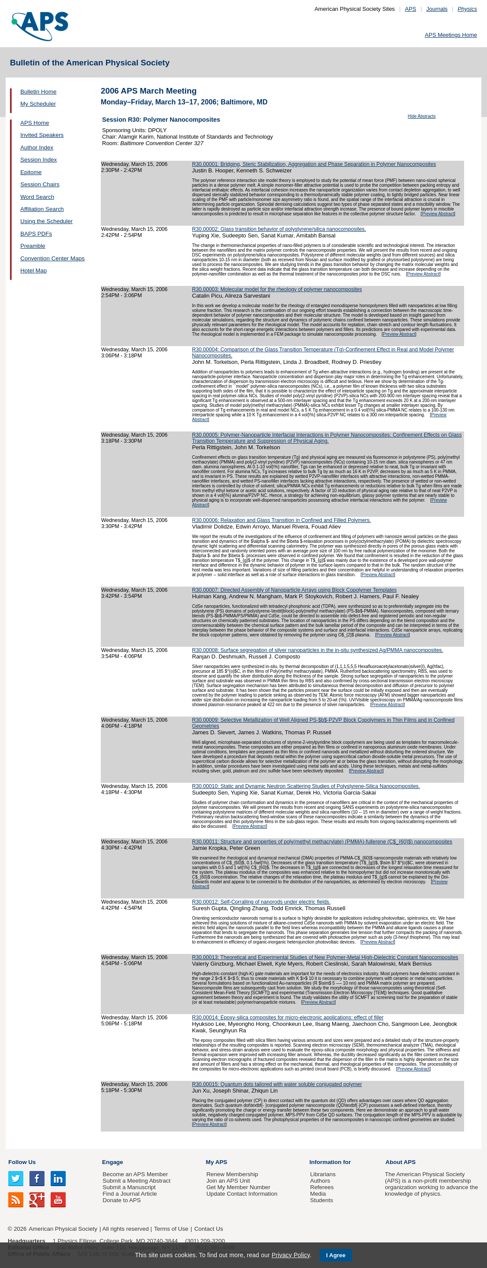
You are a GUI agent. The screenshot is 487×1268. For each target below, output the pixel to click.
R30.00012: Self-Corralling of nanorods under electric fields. (261, 902)
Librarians (323, 1174)
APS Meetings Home (451, 35)
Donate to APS (122, 1200)
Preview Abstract (438, 213)
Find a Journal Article (130, 1193)
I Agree (336, 1255)
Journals (437, 9)
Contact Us (208, 1229)
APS (410, 9)
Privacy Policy (291, 1255)
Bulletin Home (38, 91)
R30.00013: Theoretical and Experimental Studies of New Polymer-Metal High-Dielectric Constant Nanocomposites (325, 957)
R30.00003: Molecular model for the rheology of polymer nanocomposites (277, 289)
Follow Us (21, 1162)
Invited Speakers (42, 135)
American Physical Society (63, 1229)
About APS (400, 1162)
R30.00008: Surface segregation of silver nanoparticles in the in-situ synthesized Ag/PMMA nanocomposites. (317, 650)
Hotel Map (33, 270)
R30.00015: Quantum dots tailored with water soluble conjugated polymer (277, 1084)
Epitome (31, 172)
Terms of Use (171, 1229)
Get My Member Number (238, 1187)
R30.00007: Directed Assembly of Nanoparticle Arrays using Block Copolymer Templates (294, 590)
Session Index (38, 159)
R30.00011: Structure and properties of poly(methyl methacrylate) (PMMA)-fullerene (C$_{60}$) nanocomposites (322, 842)
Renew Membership (232, 1174)
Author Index (36, 147)
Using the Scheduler (46, 221)
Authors (320, 1180)
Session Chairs (39, 184)
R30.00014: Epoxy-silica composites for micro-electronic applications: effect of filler (288, 1018)
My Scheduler (38, 104)
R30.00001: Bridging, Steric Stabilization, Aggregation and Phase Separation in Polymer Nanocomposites (314, 164)
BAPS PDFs (36, 233)
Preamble (32, 246)
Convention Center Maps (52, 258)
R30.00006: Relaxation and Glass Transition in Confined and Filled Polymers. (281, 520)
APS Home (34, 123)
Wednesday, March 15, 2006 (134, 164)
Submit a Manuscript (129, 1187)
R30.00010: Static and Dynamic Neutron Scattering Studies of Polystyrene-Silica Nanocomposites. (306, 786)
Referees (322, 1187)
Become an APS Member (135, 1174)
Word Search (37, 197)
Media (318, 1193)
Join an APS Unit (228, 1180)
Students (321, 1200)
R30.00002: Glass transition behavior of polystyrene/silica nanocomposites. (279, 229)
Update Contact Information (241, 1193)
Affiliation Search (42, 209)
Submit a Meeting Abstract (136, 1180)
